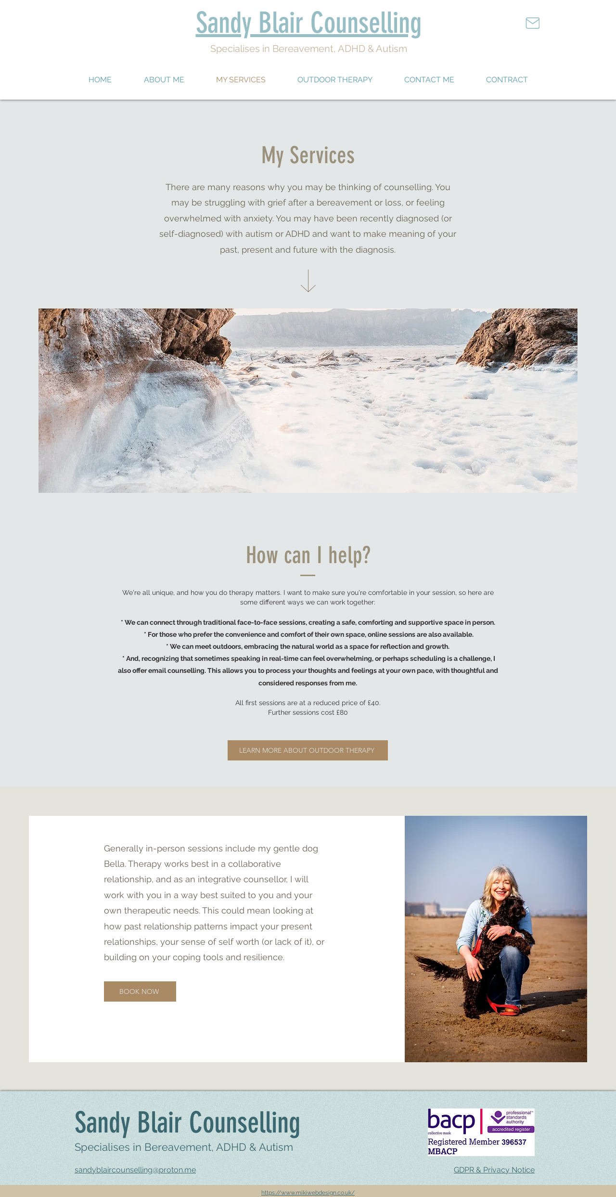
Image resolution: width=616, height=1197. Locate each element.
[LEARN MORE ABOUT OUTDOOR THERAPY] (308, 750)
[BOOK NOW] (140, 991)
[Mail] (532, 23)
